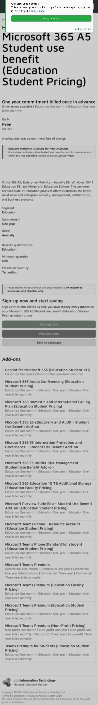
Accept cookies (51, 18)
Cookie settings (82, 28)
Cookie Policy (36, 10)
